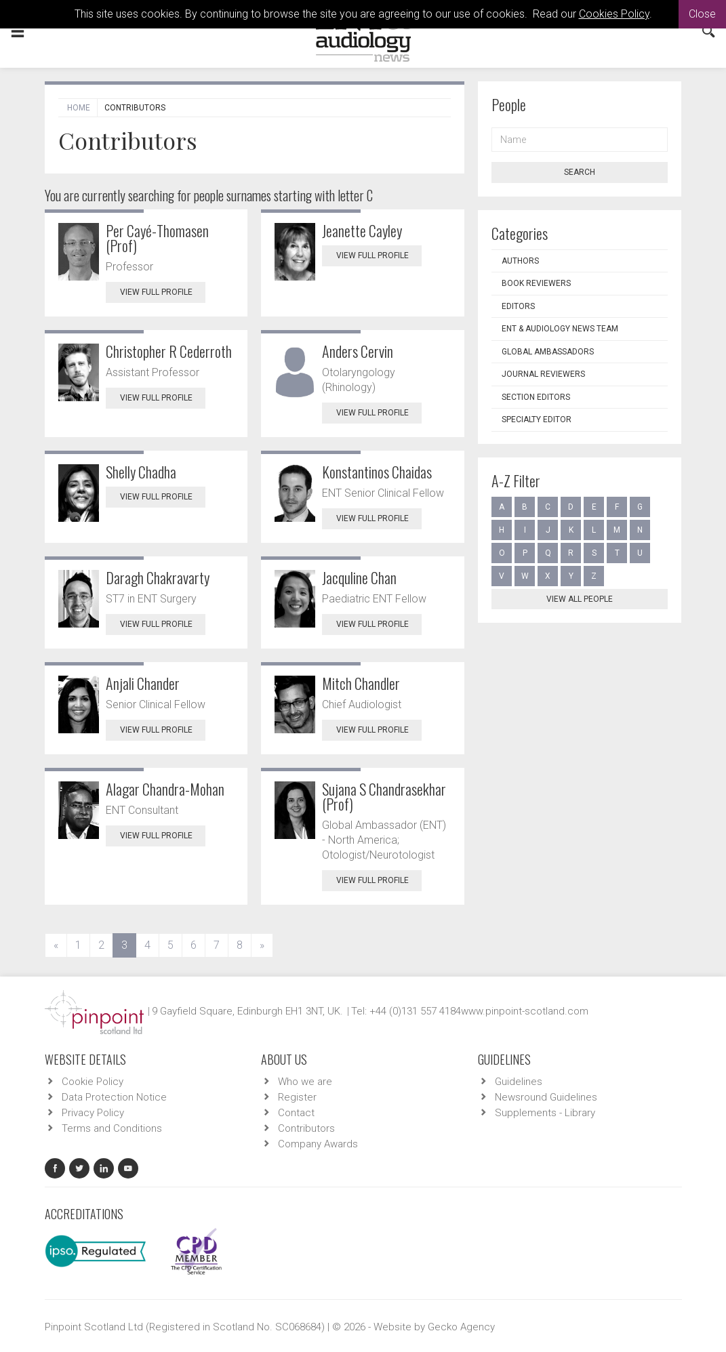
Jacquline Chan (359, 577)
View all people (579, 599)
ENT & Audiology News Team (560, 328)
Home (78, 107)
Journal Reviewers (543, 374)
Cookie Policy (92, 1082)
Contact (296, 1113)
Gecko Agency (461, 1327)
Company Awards (318, 1144)
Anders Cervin (357, 351)
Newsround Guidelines (546, 1097)
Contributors (306, 1128)
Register (297, 1097)
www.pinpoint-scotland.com (524, 1011)
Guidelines (518, 1082)
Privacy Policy (93, 1113)
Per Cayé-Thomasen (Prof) (157, 238)
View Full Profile (162, 292)
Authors (520, 261)
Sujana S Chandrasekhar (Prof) (384, 796)
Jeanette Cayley (362, 230)
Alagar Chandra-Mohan (165, 789)
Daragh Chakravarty (157, 577)
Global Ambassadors (548, 351)
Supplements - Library (545, 1113)
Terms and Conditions (112, 1128)
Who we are (305, 1082)
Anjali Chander (143, 683)
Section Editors (536, 397)
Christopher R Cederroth (169, 351)
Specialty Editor (536, 419)
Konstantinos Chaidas (377, 472)
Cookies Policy (614, 13)
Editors (518, 306)
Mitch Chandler (361, 683)
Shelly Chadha (141, 472)
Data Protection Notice (114, 1097)
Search (579, 172)
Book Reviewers (536, 283)
